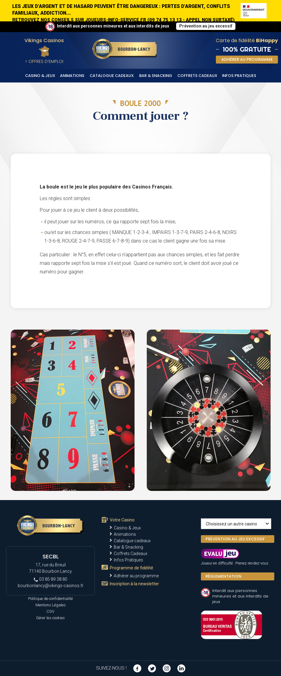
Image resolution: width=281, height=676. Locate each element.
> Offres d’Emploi (44, 61)
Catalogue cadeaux (112, 76)
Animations (72, 76)
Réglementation (223, 576)
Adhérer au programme (136, 575)
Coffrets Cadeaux (197, 76)
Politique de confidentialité (50, 598)
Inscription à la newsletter (134, 583)
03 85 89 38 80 (50, 579)
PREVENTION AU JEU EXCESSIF (235, 539)
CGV (50, 611)
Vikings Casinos (44, 40)
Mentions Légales (50, 605)
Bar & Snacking (155, 76)
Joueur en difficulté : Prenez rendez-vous (234, 563)
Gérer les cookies (50, 618)
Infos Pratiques (239, 76)
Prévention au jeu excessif (205, 26)
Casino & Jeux (40, 76)
